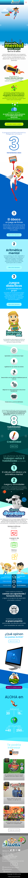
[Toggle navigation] (26, 2)
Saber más (14, 446)
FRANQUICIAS (8, 869)
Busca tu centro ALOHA (14, 687)
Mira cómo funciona (14, 235)
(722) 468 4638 (9, 855)
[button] (0, 25)
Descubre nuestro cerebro (14, 124)
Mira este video (14, 641)
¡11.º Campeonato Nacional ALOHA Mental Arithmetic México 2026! (14, 775)
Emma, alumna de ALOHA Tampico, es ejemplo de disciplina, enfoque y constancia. (14, 799)
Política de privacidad (14, 876)
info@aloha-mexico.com (9, 858)
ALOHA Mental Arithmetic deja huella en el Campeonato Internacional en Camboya (14, 822)
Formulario (8, 871)
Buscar (14, 864)
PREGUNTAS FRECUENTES (11, 867)
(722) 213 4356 (8, 853)
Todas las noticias (14, 830)
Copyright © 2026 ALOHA (14, 874)
